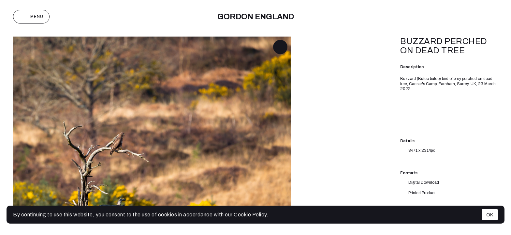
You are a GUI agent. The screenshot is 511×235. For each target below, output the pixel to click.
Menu (31, 17)
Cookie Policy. (251, 214)
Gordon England (255, 16)
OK (489, 214)
